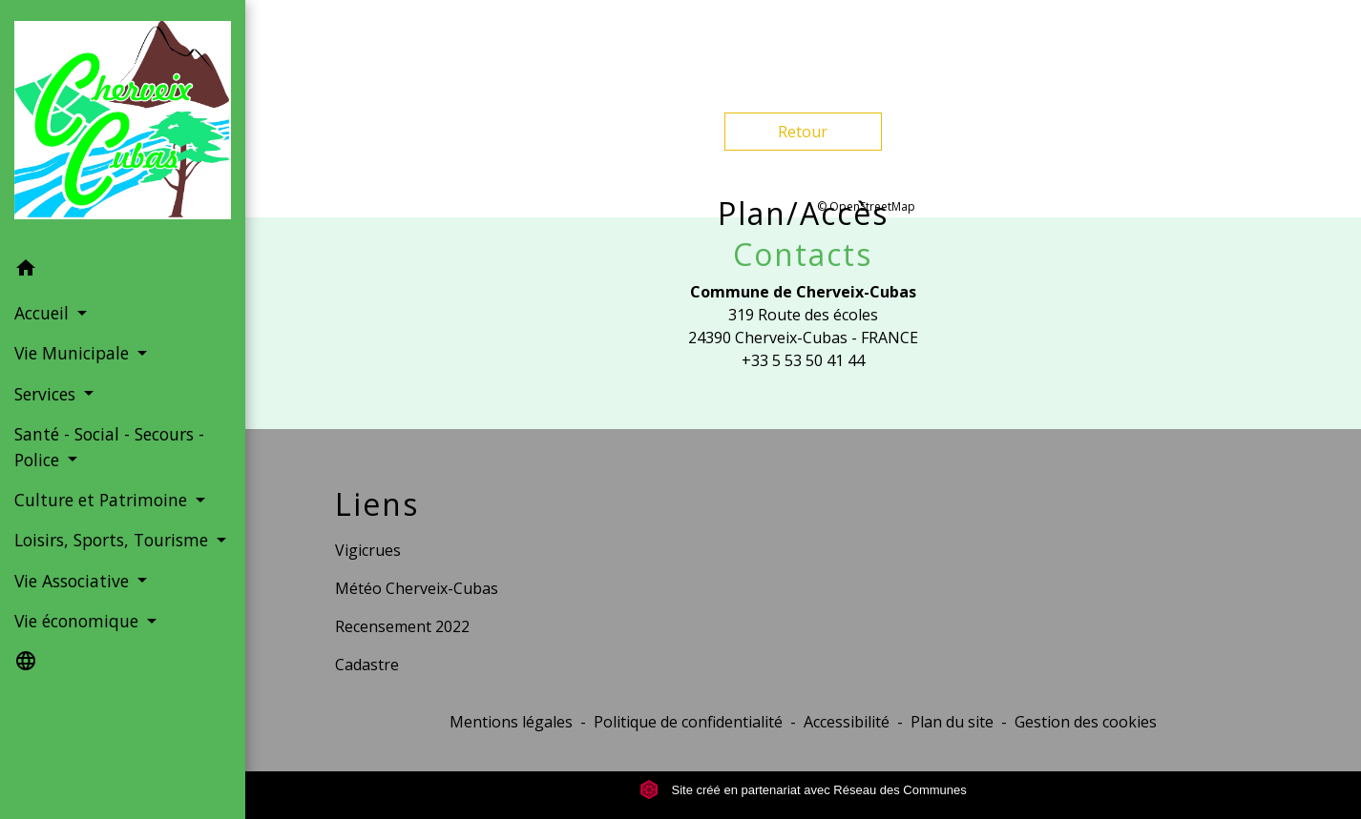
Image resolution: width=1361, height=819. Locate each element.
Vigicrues (368, 550)
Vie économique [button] (78, 620)
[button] (122, 271)
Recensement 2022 (402, 626)
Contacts (802, 254)
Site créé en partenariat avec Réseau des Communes (803, 790)
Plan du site (952, 721)
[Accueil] (122, 124)
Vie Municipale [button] (74, 352)
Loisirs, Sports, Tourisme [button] (113, 539)
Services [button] (47, 393)
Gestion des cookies (1086, 721)
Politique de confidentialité (688, 721)
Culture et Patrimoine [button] (103, 499)
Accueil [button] (43, 312)
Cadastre (367, 664)
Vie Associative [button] (74, 580)
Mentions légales (511, 721)
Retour (802, 131)
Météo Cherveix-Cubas (416, 588)
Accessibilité (847, 721)
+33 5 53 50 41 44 (803, 360)
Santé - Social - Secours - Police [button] (109, 446)
